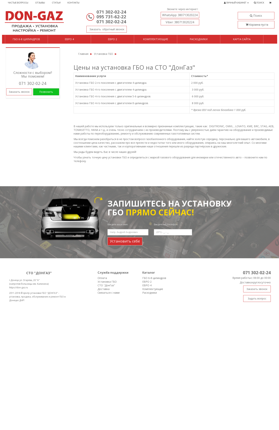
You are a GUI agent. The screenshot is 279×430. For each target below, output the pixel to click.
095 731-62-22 (111, 17)
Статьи (56, 2)
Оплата (102, 278)
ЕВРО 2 (147, 281)
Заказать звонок (105, 28)
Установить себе (125, 241)
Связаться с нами (109, 292)
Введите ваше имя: (117, 224)
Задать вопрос (257, 298)
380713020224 (180, 15)
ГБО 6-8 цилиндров (26, 39)
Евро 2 (112, 39)
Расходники (198, 39)
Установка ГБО (103, 54)
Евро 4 (69, 39)
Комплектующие (155, 39)
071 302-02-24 (111, 12)
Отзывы (40, 2)
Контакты (73, 2)
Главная (83, 54)
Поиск (256, 16)
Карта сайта (242, 39)
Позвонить (46, 91)
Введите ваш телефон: (166, 224)
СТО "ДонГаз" (106, 285)
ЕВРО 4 (147, 285)
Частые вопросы (18, 2)
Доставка (104, 289)
